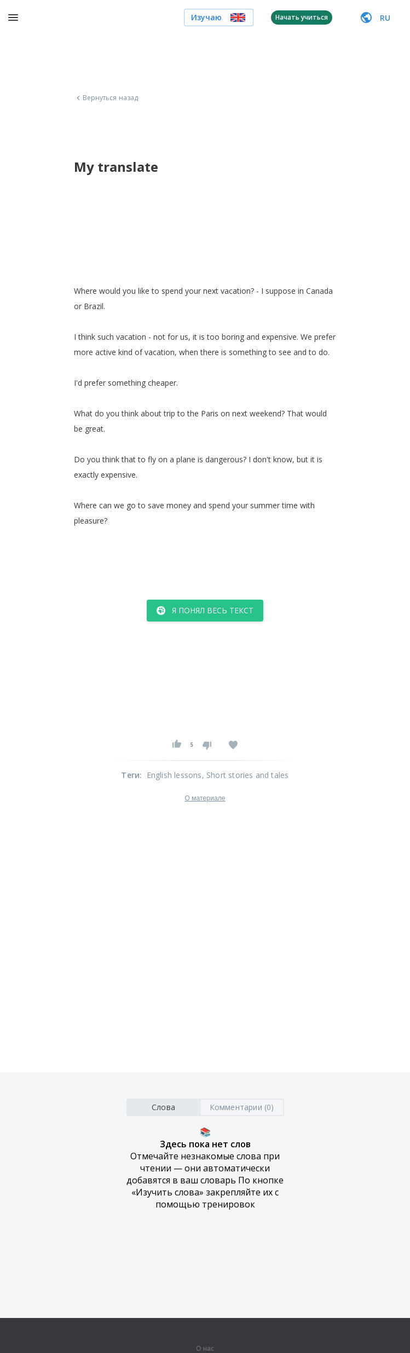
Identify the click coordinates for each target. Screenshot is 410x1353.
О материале (204, 798)
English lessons (174, 775)
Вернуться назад (106, 98)
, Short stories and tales (245, 775)
